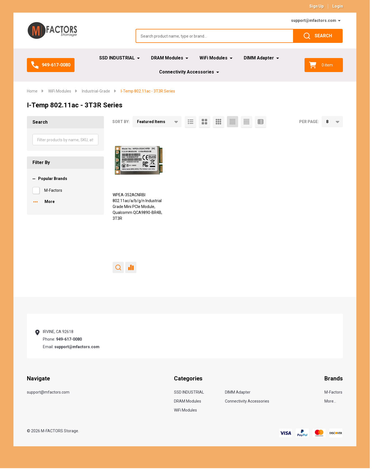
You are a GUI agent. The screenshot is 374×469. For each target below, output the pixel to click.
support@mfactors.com (313, 20)
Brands (333, 378)
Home (32, 91)
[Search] (318, 36)
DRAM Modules (167, 58)
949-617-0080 (69, 339)
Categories (188, 378)
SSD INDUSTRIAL (117, 58)
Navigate (38, 378)
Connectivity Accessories (186, 72)
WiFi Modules (213, 58)
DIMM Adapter (259, 58)
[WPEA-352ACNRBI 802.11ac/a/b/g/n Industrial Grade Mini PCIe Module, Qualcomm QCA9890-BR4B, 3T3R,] (139, 160)
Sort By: (121, 121)
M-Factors (53, 190)
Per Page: (309, 121)
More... (330, 401)
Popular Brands (49, 178)
